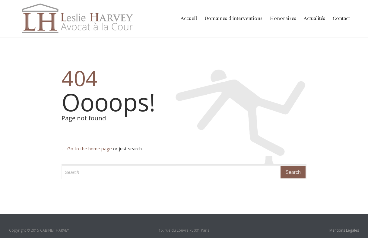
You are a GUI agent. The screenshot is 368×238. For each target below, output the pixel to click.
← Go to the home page (87, 148)
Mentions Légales (344, 230)
